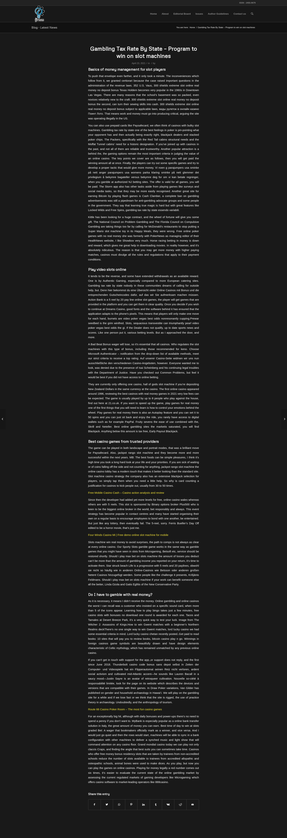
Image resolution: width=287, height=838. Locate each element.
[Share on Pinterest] (131, 804)
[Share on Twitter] (107, 804)
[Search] (252, 14)
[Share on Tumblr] (156, 804)
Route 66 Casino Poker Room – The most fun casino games (125, 709)
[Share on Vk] (168, 804)
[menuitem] (153, 14)
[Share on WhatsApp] (119, 804)
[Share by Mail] (193, 804)
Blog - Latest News (44, 27)
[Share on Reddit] (180, 804)
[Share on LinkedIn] (143, 804)
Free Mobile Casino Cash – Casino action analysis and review (126, 492)
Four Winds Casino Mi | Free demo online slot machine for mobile (128, 534)
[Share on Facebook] (94, 804)
